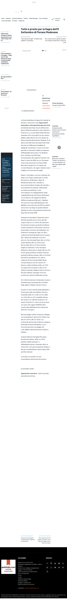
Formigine (3, 51)
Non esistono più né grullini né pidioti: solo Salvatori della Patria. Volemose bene (55, 40)
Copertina (3, 89)
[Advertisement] (34, 7)
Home (22, 26)
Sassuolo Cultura (5, 31)
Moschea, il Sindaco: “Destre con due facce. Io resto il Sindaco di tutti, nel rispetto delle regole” (59, 162)
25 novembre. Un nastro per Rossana (6, 93)
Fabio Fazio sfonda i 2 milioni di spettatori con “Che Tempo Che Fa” (6, 37)
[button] (64, 19)
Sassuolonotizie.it (31, 90)
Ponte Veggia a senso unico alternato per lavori (6, 191)
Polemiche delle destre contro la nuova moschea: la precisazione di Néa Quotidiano (59, 132)
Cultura (26, 26)
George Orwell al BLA (6, 77)
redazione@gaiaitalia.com (31, 588)
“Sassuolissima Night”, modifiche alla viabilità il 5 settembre (28, 539)
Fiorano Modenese (5, 74)
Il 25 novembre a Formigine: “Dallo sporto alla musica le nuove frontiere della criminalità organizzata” (6, 58)
